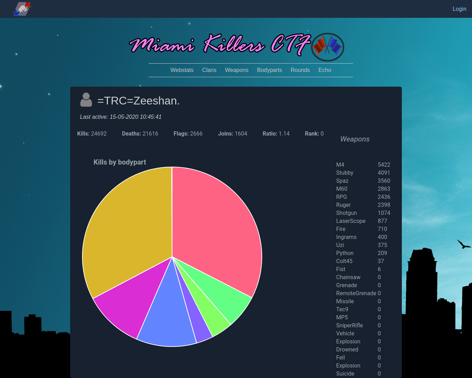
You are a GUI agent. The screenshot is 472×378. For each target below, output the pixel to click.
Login (459, 9)
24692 (99, 133)
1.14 (284, 133)
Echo (324, 70)
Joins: (226, 133)
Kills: (83, 133)
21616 (150, 133)
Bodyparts (269, 70)
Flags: (182, 133)
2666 (196, 133)
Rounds (300, 70)
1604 (241, 133)
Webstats (181, 70)
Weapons (236, 70)
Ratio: (270, 133)
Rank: (312, 133)
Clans (209, 70)
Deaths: (132, 133)
